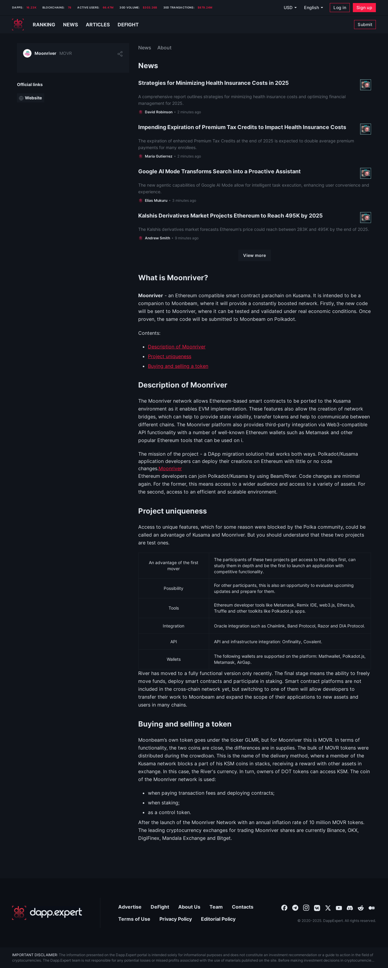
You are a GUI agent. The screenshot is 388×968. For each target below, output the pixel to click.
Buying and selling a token (178, 366)
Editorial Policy (218, 919)
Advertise (130, 907)
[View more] (254, 255)
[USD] (290, 7)
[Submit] (365, 24)
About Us (189, 907)
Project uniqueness (169, 356)
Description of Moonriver (177, 347)
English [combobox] (311, 7)
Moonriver (170, 468)
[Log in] (340, 7)
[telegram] (295, 907)
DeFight (160, 907)
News (70, 25)
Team (216, 907)
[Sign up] (364, 7)
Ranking (44, 25)
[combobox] (284, 907)
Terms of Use (134, 919)
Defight (128, 25)
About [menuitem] (164, 48)
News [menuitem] (144, 48)
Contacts (242, 907)
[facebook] (284, 907)
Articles (98, 25)
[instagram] (306, 907)
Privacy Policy (175, 919)
